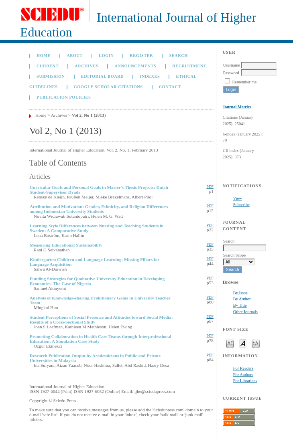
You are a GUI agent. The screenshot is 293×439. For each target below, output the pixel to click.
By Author (242, 299)
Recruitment (189, 66)
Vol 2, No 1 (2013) (89, 115)
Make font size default (243, 343)
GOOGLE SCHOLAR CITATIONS (108, 87)
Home (44, 55)
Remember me (244, 82)
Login (106, 55)
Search (178, 55)
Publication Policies (64, 97)
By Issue (240, 293)
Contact (170, 87)
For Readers (243, 368)
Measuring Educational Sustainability (66, 245)
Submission (51, 76)
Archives (86, 66)
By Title (240, 305)
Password (231, 73)
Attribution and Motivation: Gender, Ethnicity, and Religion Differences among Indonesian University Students (99, 209)
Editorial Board (102, 76)
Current (48, 66)
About (75, 55)
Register (141, 55)
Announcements (135, 66)
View (237, 198)
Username (231, 65)
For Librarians (245, 380)
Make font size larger (256, 343)
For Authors (243, 374)
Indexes (150, 76)
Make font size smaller (230, 343)
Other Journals (245, 312)
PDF (209, 187)
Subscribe (241, 204)
